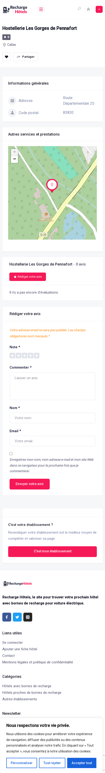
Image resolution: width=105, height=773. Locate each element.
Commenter (21, 367)
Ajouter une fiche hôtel (19, 649)
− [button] (14, 159)
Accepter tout (82, 763)
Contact (8, 656)
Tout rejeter (52, 763)
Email (15, 431)
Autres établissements (19, 699)
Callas (11, 45)
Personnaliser (22, 763)
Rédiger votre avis (28, 276)
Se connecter (12, 642)
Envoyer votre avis (30, 484)
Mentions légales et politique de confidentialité (37, 662)
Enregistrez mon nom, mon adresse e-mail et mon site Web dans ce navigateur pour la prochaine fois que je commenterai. (51, 465)
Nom (15, 408)
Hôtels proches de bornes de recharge (31, 692)
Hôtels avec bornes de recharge (26, 686)
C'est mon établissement (52, 551)
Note (15, 347)
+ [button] (14, 152)
